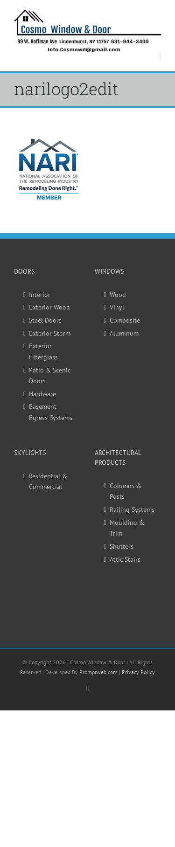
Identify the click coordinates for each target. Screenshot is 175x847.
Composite (125, 320)
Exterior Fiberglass (43, 351)
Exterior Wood (49, 307)
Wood (118, 294)
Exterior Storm (49, 333)
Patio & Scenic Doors (49, 376)
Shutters (121, 546)
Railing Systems (132, 509)
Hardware (42, 394)
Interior (39, 294)
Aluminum (124, 333)
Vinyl (117, 307)
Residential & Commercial (48, 481)
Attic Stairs (125, 559)
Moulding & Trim (127, 528)
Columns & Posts (125, 491)
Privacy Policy (138, 671)
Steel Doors (45, 320)
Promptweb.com (98, 671)
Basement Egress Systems (50, 412)
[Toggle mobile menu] (159, 57)
